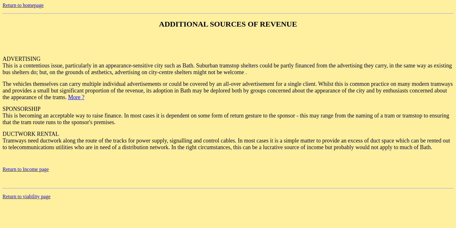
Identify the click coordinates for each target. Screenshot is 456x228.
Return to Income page (26, 169)
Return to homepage (23, 5)
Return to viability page (27, 196)
